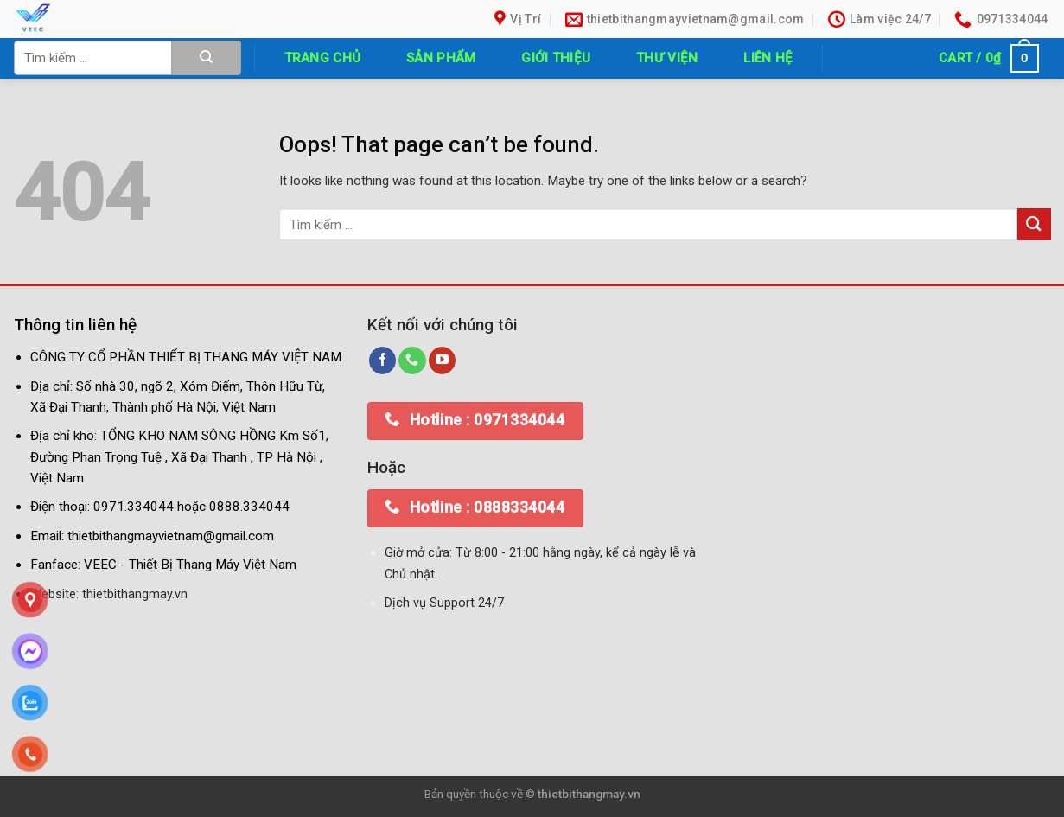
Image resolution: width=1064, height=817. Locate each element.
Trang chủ (322, 58)
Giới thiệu (555, 58)
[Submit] (206, 58)
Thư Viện (667, 58)
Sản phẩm (440, 58)
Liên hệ (768, 58)
